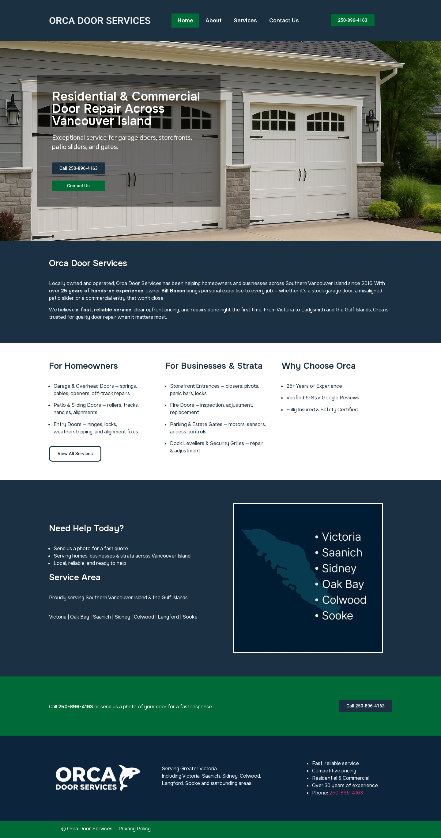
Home (185, 20)
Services (245, 20)
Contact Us (284, 20)
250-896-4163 (346, 793)
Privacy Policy (135, 828)
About (213, 20)
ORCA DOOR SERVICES (100, 20)
